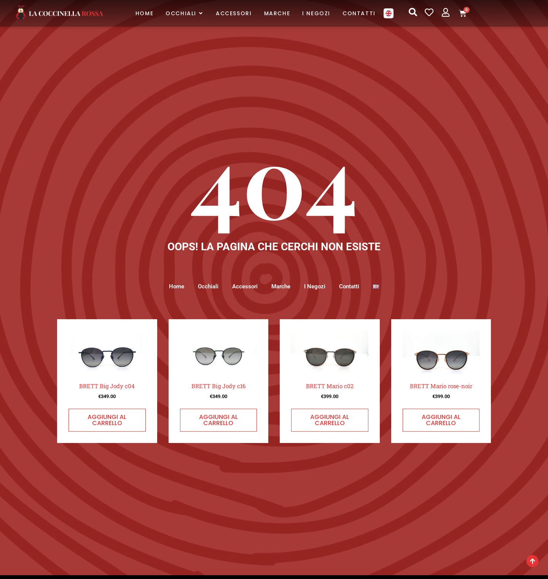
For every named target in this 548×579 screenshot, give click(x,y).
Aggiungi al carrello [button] (107, 420)
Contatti (352, 286)
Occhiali (205, 286)
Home (172, 286)
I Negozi (316, 286)
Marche (280, 286)
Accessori (243, 286)
